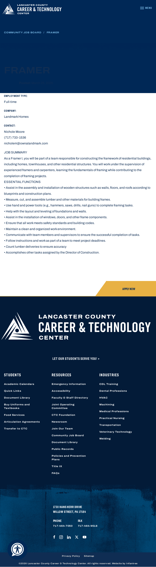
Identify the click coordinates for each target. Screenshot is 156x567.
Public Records (63, 449)
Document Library (17, 397)
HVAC (103, 397)
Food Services (14, 415)
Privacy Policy (71, 556)
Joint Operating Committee (63, 406)
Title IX (57, 466)
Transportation (110, 425)
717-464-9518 (88, 525)
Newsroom (59, 421)
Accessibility (61, 390)
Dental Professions (113, 390)
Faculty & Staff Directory (70, 397)
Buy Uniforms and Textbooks (17, 406)
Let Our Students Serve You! (75, 359)
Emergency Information (69, 384)
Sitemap (89, 556)
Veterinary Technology (115, 431)
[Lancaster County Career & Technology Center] (32, 10)
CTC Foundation (63, 415)
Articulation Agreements (22, 421)
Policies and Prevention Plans (69, 457)
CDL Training (108, 384)
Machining (106, 404)
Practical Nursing (112, 418)
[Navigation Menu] (146, 8)
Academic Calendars (19, 384)
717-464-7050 (63, 525)
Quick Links (12, 390)
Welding (105, 438)
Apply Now (128, 289)
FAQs (55, 473)
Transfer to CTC (15, 428)
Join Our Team (62, 428)
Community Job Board (22, 32)
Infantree (132, 563)
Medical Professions (114, 411)
